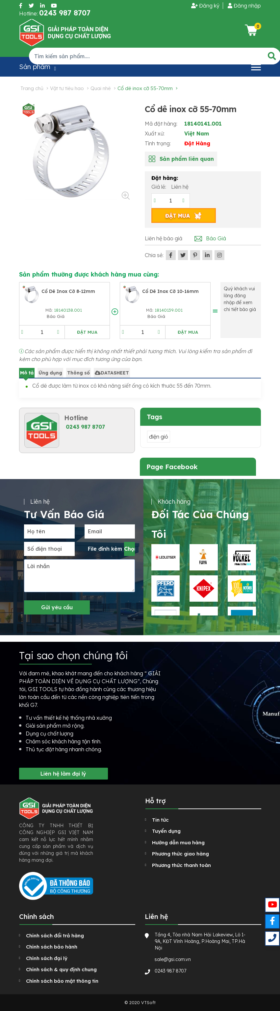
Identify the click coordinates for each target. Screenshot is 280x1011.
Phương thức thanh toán (181, 865)
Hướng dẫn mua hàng (178, 842)
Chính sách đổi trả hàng (55, 935)
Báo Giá (216, 238)
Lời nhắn (38, 566)
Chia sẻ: (154, 255)
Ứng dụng (50, 373)
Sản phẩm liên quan (187, 159)
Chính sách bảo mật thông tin (62, 981)
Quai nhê (100, 88)
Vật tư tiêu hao (67, 88)
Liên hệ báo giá (163, 238)
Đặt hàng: (164, 178)
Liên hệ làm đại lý (63, 773)
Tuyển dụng (166, 831)
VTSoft (148, 1002)
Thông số (78, 373)
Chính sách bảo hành (51, 947)
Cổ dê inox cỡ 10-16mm (170, 291)
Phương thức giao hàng (180, 854)
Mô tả (27, 373)
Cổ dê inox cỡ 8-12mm (68, 291)
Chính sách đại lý (46, 958)
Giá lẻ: (159, 186)
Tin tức (160, 820)
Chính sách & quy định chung (61, 969)
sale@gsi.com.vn (173, 959)
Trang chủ (31, 88)
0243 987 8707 (85, 426)
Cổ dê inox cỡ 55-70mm (145, 88)
